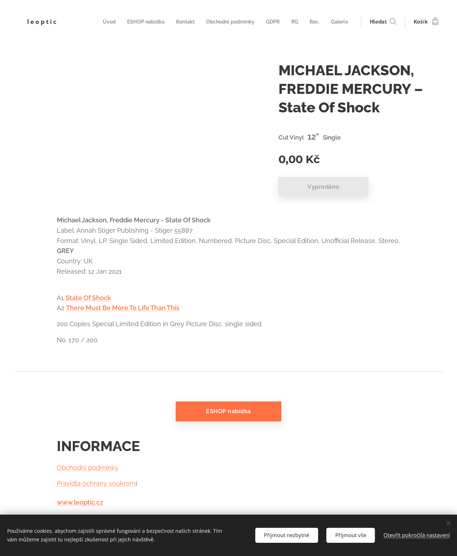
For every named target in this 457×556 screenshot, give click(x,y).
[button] (383, 22)
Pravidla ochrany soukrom (96, 483)
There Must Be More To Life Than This (122, 308)
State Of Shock (88, 298)
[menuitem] (102, 22)
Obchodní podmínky (88, 467)
